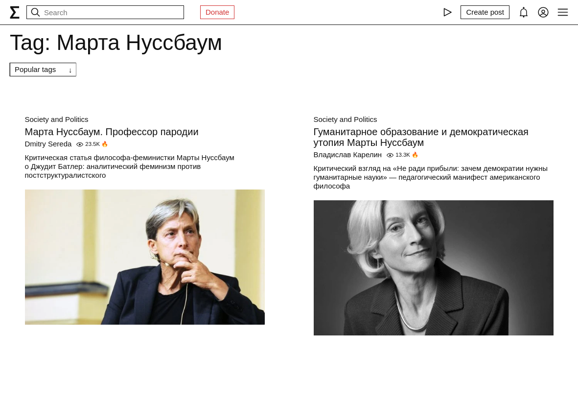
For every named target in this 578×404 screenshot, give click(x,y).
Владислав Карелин (348, 154)
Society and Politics (57, 119)
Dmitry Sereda (48, 144)
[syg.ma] (15, 12)
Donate (217, 12)
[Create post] (485, 12)
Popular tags (35, 69)
